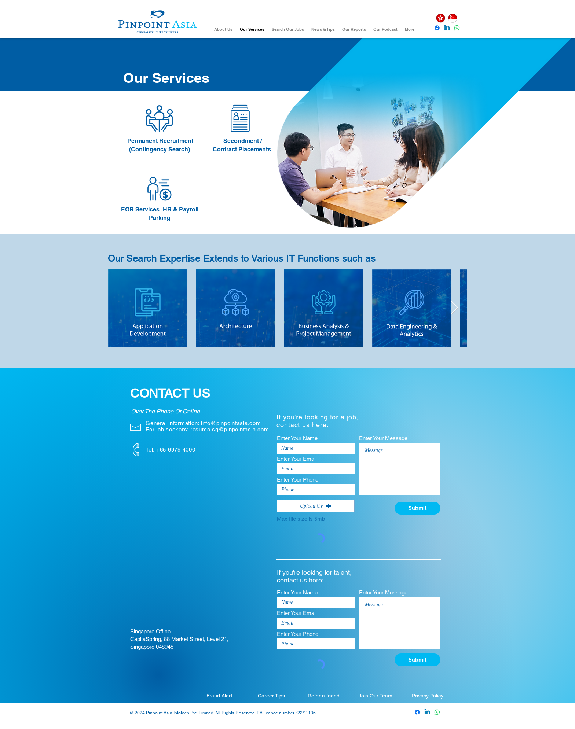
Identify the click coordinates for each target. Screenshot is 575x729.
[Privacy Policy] (428, 695)
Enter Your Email (296, 458)
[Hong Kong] (440, 18)
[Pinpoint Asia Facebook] (437, 28)
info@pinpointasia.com (231, 423)
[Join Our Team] (375, 695)
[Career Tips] (271, 695)
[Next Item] (454, 308)
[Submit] (417, 508)
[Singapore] (452, 18)
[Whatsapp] (457, 28)
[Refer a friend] (323, 695)
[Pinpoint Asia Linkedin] (447, 28)
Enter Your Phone (297, 479)
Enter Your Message (383, 438)
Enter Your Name (297, 438)
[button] (316, 506)
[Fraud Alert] (219, 695)
